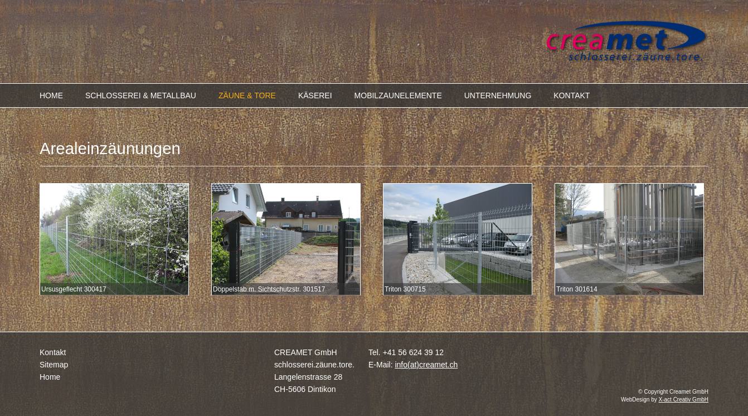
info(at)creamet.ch (426, 364)
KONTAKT (571, 95)
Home (50, 376)
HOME (51, 95)
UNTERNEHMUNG (498, 95)
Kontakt (53, 352)
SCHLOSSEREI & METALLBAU (140, 95)
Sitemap (54, 364)
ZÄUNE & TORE (247, 95)
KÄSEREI (315, 95)
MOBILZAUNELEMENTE (398, 95)
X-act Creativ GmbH (683, 399)
